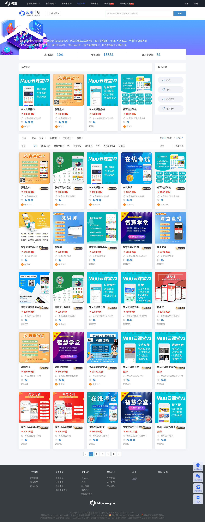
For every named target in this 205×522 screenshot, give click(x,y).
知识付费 (37, 118)
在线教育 (101, 118)
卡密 (141, 376)
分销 (95, 118)
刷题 (142, 196)
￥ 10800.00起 (136, 432)
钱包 (83, 482)
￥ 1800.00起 (34, 312)
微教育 (38, 316)
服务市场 (67, 3)
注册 (196, 3)
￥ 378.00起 (95, 114)
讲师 (69, 256)
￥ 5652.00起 (102, 432)
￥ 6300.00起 (61, 114)
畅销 (41, 138)
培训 (133, 118)
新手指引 (34, 478)
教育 (26, 118)
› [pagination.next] (119, 454)
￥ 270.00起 (102, 252)
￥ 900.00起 (68, 312)
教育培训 (33, 256)
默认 (34, 138)
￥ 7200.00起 (68, 192)
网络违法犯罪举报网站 (152, 515)
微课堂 (66, 376)
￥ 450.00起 (136, 312)
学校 (26, 256)
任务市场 (95, 3)
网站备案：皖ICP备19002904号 (55, 515)
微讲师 (172, 376)
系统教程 (111, 482)
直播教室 (143, 316)
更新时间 (67, 138)
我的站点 (85, 490)
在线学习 (143, 256)
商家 (103, 256)
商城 (31, 436)
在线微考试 (174, 316)
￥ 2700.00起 (68, 252)
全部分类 (54, 13)
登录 (187, 3)
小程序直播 (140, 118)
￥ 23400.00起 (102, 372)
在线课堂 (135, 256)
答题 (133, 196)
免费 (136, 372)
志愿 (103, 376)
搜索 (180, 13)
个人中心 (85, 478)
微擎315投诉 (86, 494)
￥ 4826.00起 (27, 114)
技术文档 (59, 482)
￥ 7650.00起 (136, 252)
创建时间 (53, 138)
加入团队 (34, 486)
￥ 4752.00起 (136, 192)
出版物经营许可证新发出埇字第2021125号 (146, 518)
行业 (69, 436)
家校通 (32, 316)
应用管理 (85, 486)
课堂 (65, 256)
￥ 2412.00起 (34, 252)
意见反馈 (59, 478)
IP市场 (107, 3)
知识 (69, 118)
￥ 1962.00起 (129, 114)
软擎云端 (51, 3)
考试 (137, 196)
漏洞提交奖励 (61, 490)
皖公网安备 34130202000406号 (124, 515)
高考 (99, 376)
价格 (79, 138)
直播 (167, 256)
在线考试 (105, 436)
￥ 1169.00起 (170, 312)
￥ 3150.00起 (34, 372)
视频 (31, 118)
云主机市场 (125, 3)
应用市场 (81, 3)
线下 (167, 436)
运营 (137, 376)
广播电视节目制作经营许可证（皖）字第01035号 (105, 518)
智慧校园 (71, 196)
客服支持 (59, 486)
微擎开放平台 (33, 3)
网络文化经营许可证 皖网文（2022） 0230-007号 (61, 518)
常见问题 (111, 486)
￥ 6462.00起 (68, 372)
